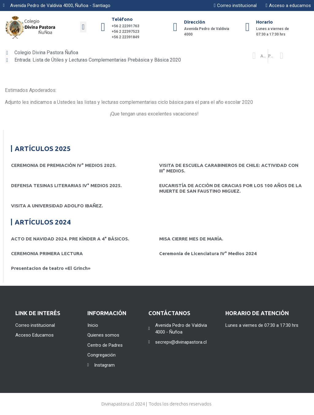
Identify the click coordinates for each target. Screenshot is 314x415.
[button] (83, 26)
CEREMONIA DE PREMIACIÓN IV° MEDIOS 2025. (63, 165)
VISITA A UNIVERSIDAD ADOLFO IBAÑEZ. (57, 205)
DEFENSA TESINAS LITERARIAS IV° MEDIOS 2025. (66, 185)
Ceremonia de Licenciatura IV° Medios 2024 (208, 253)
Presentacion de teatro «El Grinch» (50, 268)
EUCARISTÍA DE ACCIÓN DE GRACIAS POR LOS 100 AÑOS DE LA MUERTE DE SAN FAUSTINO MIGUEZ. (230, 188)
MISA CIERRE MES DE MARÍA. (191, 238)
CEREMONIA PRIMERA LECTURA (47, 253)
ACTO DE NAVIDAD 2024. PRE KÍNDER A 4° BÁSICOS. (70, 238)
